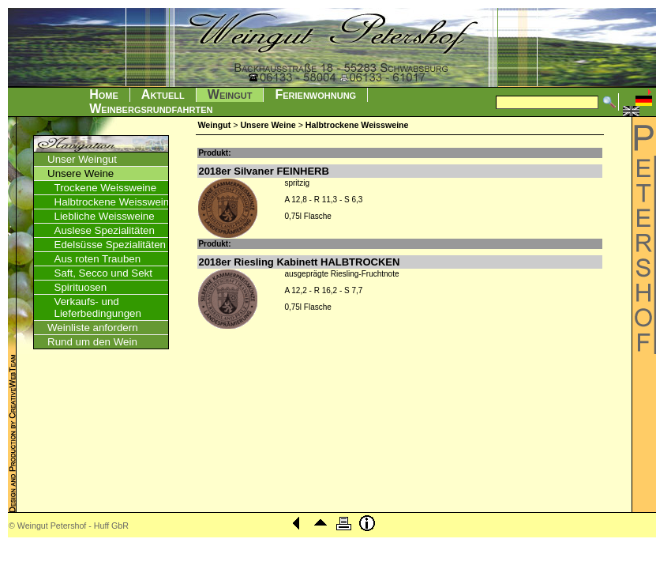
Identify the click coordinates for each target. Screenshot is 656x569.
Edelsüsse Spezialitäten (110, 245)
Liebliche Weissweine (104, 216)
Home (103, 94)
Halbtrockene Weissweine (114, 202)
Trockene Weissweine (105, 188)
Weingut (230, 94)
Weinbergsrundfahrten (150, 108)
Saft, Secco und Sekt (103, 273)
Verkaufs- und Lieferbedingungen (97, 307)
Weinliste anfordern (92, 327)
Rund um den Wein (92, 342)
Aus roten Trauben (97, 259)
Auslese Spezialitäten (104, 230)
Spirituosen (80, 287)
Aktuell (163, 94)
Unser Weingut (82, 159)
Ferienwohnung (315, 94)
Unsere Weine (80, 173)
